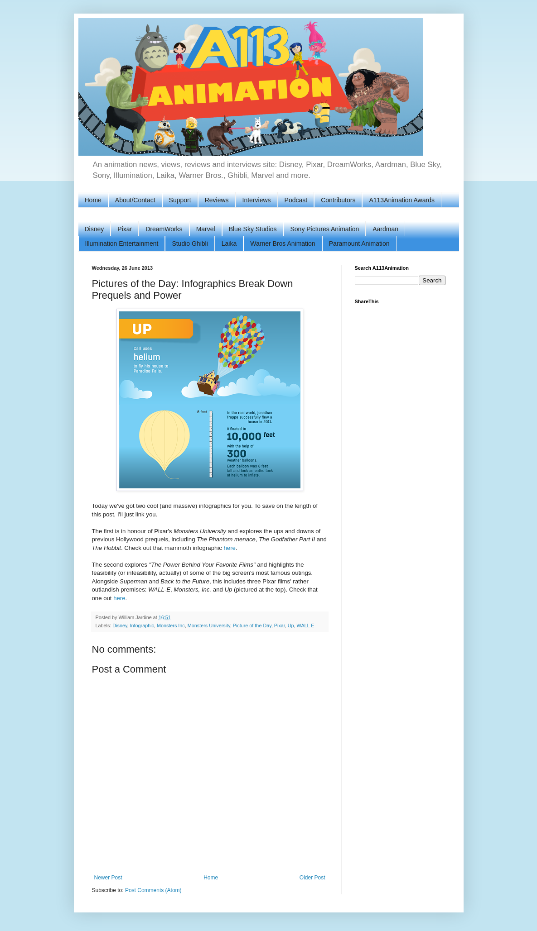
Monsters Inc (171, 625)
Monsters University (209, 625)
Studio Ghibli (190, 243)
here (230, 547)
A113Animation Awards (402, 200)
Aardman (385, 229)
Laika (229, 243)
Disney (94, 229)
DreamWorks (163, 229)
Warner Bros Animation (282, 243)
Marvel (205, 229)
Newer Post (108, 877)
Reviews (217, 200)
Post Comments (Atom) (153, 890)
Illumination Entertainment (122, 243)
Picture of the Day (252, 625)
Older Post (312, 877)
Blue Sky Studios (253, 229)
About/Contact (135, 200)
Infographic (142, 625)
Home (93, 200)
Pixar (124, 229)
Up (291, 625)
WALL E (305, 625)
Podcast (296, 200)
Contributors (338, 200)
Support (180, 200)
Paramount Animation (359, 243)
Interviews (256, 200)
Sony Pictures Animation (324, 229)
